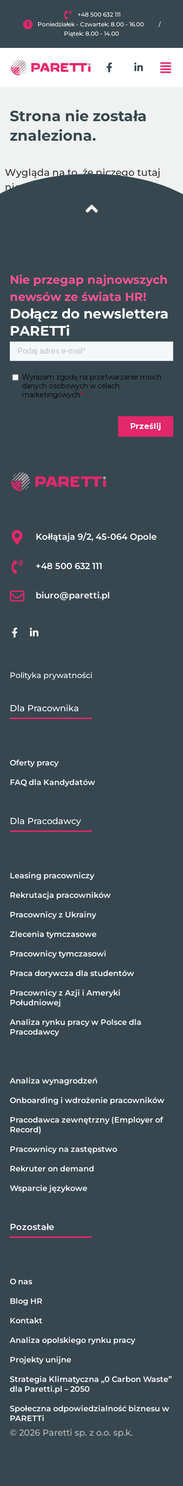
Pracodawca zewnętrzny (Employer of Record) (86, 1124)
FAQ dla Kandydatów (52, 782)
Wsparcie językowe (48, 1188)
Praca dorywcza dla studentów (72, 973)
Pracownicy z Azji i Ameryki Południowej (65, 997)
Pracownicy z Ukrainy (53, 914)
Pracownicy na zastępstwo (63, 1149)
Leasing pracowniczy (52, 875)
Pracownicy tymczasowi (58, 953)
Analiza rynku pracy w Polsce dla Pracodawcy (76, 1027)
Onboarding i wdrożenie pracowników (87, 1100)
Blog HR (26, 1301)
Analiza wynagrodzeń (54, 1080)
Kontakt (26, 1320)
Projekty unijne (40, 1359)
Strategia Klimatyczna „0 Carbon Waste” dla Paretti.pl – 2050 (91, 1384)
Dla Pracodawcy (45, 821)
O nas (21, 1281)
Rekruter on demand (52, 1168)
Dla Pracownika (44, 708)
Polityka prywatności (51, 675)
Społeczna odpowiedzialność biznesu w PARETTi (89, 1413)
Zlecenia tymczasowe (53, 934)
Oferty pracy (34, 762)
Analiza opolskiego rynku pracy (72, 1340)
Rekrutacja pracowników (60, 895)
